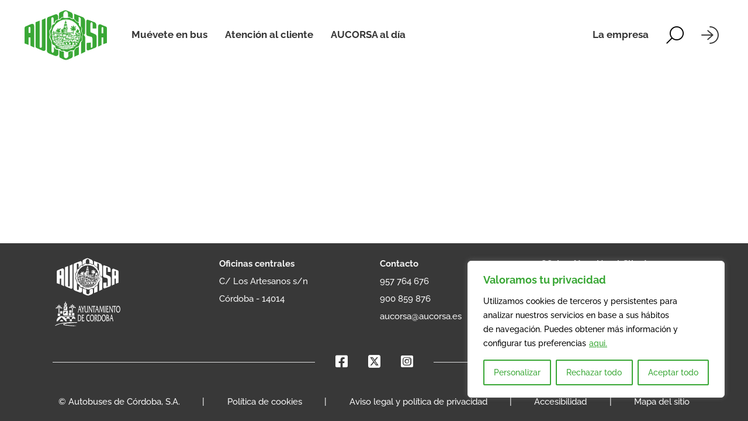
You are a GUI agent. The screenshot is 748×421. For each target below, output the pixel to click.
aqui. (598, 343)
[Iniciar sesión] (710, 35)
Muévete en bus (169, 34)
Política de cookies (264, 401)
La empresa (621, 34)
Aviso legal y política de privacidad (418, 401)
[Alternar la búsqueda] (675, 35)
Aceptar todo (673, 372)
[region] (596, 329)
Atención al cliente (269, 34)
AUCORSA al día (368, 34)
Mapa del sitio (662, 401)
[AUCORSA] (66, 35)
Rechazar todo (594, 372)
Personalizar (517, 372)
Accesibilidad (560, 401)
